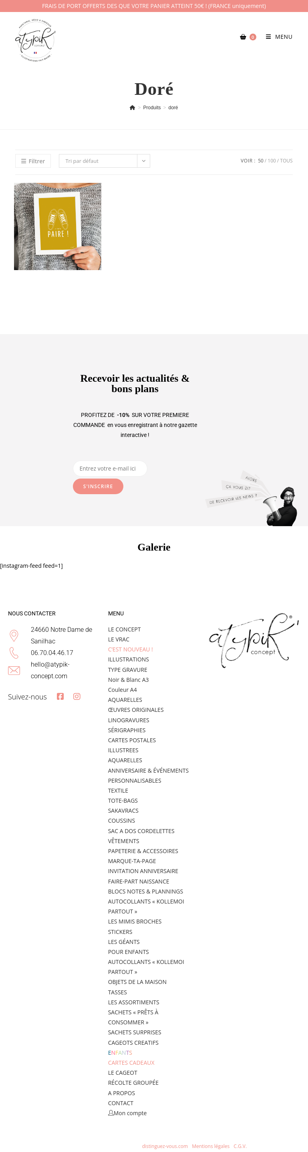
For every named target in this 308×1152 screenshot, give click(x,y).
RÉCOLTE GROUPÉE (133, 1082)
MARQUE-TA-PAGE (132, 861)
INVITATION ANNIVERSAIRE (143, 871)
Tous (286, 160)
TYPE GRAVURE (127, 669)
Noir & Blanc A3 (128, 679)
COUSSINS (121, 820)
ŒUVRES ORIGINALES (136, 709)
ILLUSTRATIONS (128, 659)
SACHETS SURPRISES (134, 1032)
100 (272, 160)
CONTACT (120, 1103)
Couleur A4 (122, 689)
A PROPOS (121, 1093)
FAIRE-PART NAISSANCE (138, 881)
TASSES (117, 992)
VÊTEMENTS (123, 841)
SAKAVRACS (123, 810)
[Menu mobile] (276, 36)
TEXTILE (118, 790)
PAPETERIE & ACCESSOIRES (143, 851)
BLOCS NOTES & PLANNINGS (145, 891)
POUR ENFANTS (128, 952)
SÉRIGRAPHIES (127, 730)
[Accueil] (132, 107)
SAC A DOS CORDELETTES (141, 831)
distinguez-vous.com (164, 1146)
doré (173, 107)
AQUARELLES (125, 699)
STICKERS (120, 932)
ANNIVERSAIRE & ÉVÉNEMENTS (148, 770)
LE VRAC (118, 639)
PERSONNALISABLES (134, 780)
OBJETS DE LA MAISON (137, 982)
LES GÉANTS (124, 942)
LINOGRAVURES (128, 720)
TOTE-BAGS (123, 800)
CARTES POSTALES (132, 740)
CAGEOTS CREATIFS (133, 1042)
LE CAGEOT (122, 1072)
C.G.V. (240, 1146)
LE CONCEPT (124, 629)
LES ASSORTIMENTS (133, 1002)
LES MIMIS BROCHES (135, 921)
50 (261, 160)
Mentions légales (211, 1146)
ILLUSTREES (123, 750)
